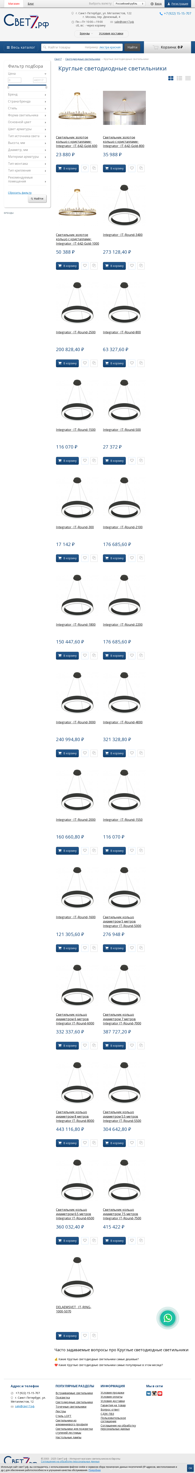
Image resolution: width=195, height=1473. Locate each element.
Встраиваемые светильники (74, 1393)
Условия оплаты (111, 1397)
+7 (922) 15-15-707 (175, 13)
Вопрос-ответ (110, 1409)
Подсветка (63, 1397)
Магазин (14, 3)
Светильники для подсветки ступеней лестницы (74, 1430)
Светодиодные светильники (74, 1402)
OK (190, 1468)
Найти (132, 47)
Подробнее (95, 1470)
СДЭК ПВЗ (107, 1414)
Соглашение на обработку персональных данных (118, 1427)
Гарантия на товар (113, 1405)
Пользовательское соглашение (113, 1419)
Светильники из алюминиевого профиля (72, 1422)
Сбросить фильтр (20, 193)
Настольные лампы (68, 1437)
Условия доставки (111, 33)
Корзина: (168, 47)
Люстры (61, 1411)
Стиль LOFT (63, 1416)
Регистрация (178, 3)
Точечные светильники (71, 1406)
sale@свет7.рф (122, 22)
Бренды (85, 33)
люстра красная (110, 47)
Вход (156, 3)
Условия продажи (112, 1392)
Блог (31, 3)
